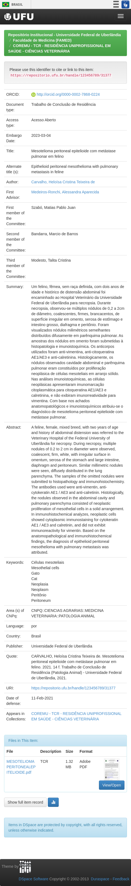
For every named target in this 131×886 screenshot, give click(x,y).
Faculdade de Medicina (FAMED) (42, 40)
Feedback (121, 879)
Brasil (11, 4)
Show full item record (25, 802)
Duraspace (100, 879)
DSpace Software (33, 879)
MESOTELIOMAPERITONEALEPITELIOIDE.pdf (21, 767)
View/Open (111, 785)
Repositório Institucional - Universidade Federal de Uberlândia (64, 35)
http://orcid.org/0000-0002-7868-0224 (68, 94)
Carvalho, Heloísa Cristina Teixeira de (63, 182)
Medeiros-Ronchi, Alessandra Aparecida (65, 192)
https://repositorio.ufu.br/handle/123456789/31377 (73, 688)
